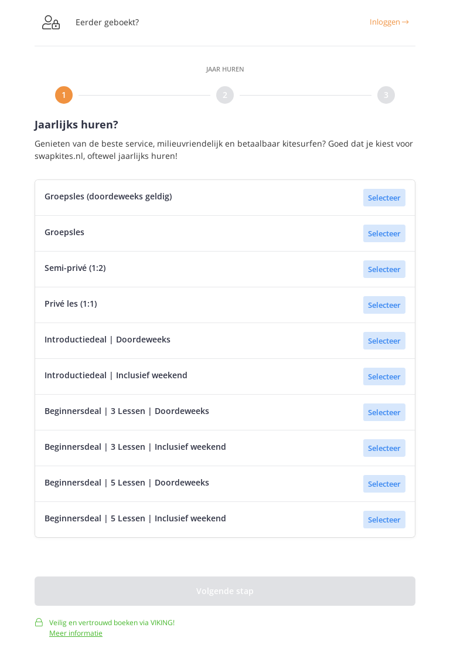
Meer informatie (76, 637)
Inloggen (389, 21)
